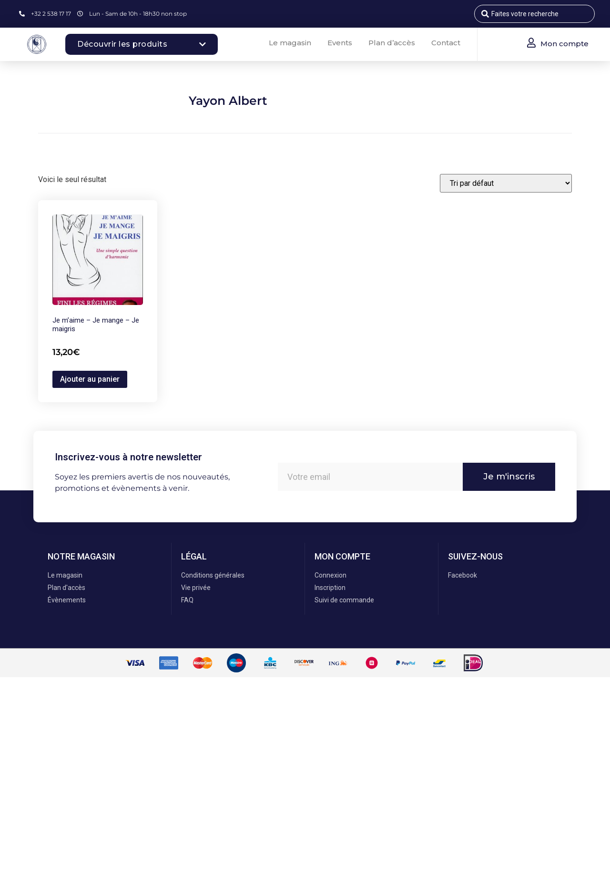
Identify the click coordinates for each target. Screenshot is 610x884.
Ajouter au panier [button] (90, 379)
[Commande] (506, 183)
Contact (445, 42)
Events (339, 42)
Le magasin (290, 42)
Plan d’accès (391, 42)
